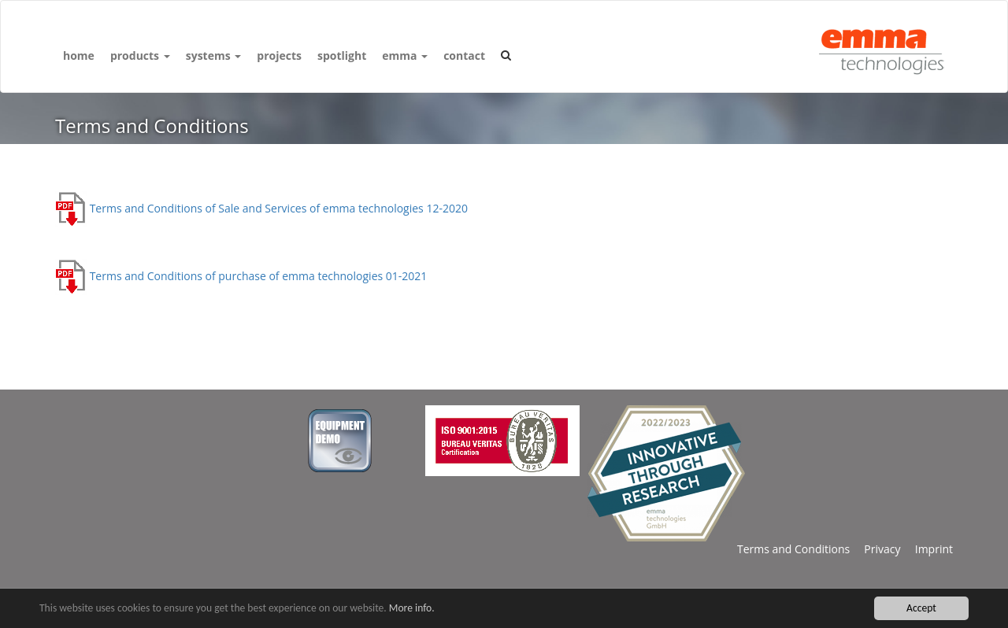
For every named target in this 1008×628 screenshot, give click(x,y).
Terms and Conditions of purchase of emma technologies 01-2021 (241, 275)
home (78, 55)
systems (214, 55)
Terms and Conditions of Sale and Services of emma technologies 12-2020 (261, 208)
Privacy (875, 548)
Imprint (927, 548)
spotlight (341, 55)
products (140, 55)
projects (279, 55)
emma (405, 55)
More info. (412, 608)
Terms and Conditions (793, 548)
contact (464, 55)
